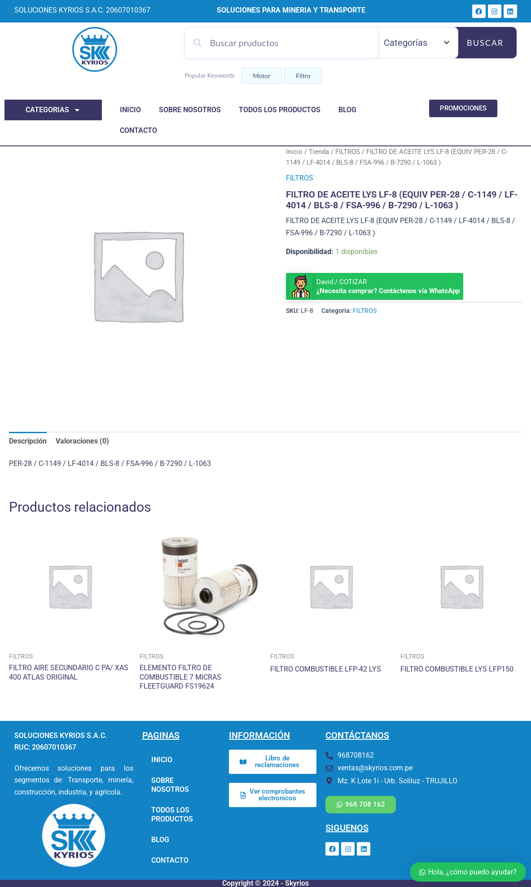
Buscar (485, 43)
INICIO (130, 109)
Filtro (303, 75)
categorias (53, 110)
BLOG (347, 109)
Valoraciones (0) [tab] (82, 441)
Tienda (319, 152)
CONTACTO (138, 130)
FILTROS (347, 152)
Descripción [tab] (28, 441)
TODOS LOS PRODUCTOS (279, 109)
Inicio (294, 152)
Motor (262, 75)
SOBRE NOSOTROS (190, 109)
